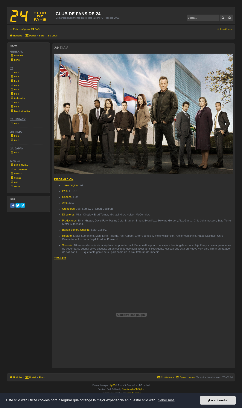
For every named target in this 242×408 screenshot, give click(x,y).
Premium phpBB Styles (133, 389)
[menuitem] (35, 29)
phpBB (112, 385)
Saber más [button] (166, 400)
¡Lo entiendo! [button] (218, 400)
